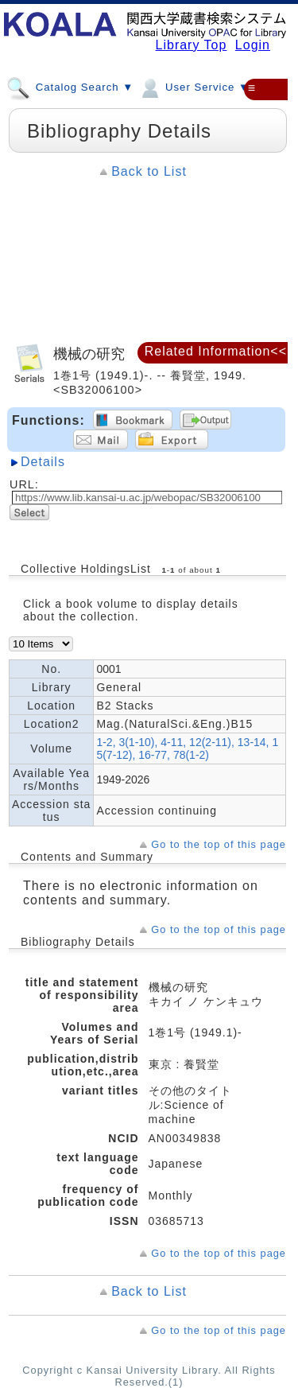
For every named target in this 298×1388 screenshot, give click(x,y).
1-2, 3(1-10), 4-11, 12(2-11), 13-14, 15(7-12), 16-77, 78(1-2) (187, 748)
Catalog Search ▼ (70, 86)
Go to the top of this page (218, 844)
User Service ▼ (193, 86)
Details (43, 461)
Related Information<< (216, 351)
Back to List (149, 171)
